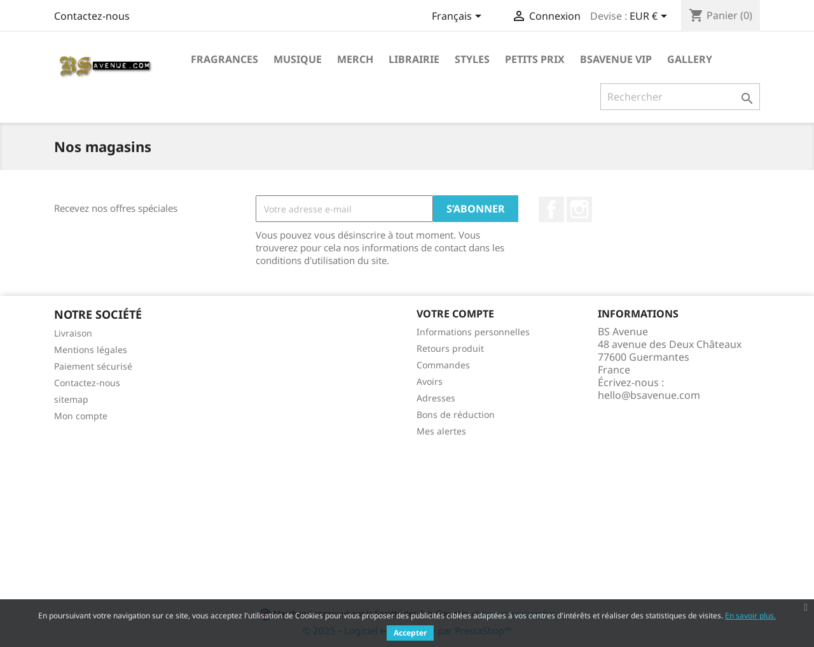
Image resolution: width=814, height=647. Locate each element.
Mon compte (80, 416)
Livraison (73, 333)
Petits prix (535, 59)
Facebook (551, 209)
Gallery (689, 59)
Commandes (443, 365)
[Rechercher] (680, 96)
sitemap (71, 399)
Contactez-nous (92, 16)
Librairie (414, 59)
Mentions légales (90, 350)
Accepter (410, 632)
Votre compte (455, 314)
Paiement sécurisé (93, 366)
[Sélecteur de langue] (459, 17)
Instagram (579, 209)
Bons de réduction (456, 414)
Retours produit (450, 348)
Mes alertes (441, 431)
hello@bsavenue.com (649, 395)
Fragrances (224, 59)
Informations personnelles (473, 332)
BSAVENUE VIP (616, 59)
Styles (472, 59)
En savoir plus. (750, 615)
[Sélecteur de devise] (651, 17)
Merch (355, 59)
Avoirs (430, 381)
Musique (297, 59)
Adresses (436, 398)
